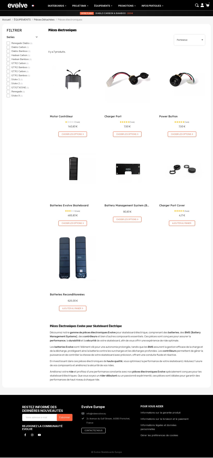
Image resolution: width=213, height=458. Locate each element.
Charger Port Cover (172, 206)
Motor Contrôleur (61, 117)
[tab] (22, 38)
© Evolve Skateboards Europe (106, 452)
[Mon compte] (201, 5)
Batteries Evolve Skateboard (69, 206)
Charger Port (112, 117)
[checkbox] (8, 43)
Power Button (168, 117)
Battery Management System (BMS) (128, 206)
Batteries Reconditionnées (67, 295)
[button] (196, 5)
